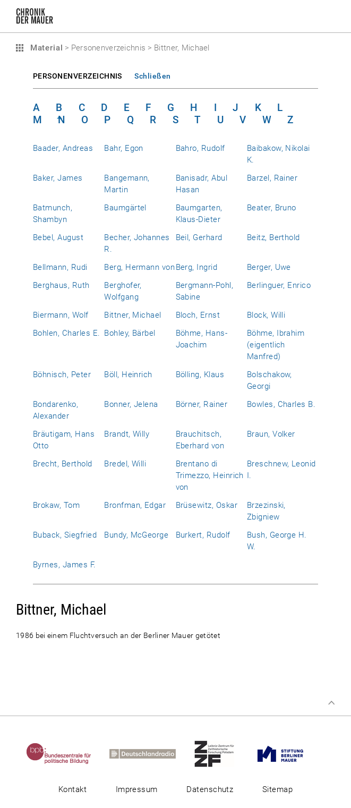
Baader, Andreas (63, 148)
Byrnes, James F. (64, 564)
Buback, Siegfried (65, 535)
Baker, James (58, 178)
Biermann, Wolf (61, 315)
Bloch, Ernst (198, 315)
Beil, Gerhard (199, 237)
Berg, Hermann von (139, 267)
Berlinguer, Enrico (279, 285)
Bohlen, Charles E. (66, 333)
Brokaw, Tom (56, 505)
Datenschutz (209, 789)
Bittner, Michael (132, 315)
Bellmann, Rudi (60, 267)
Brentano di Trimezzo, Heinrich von (210, 475)
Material (45, 48)
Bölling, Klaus (200, 374)
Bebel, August (58, 237)
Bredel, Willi (125, 464)
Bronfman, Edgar (135, 505)
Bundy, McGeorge (136, 535)
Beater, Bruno (271, 207)
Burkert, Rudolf (203, 535)
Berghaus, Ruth (61, 285)
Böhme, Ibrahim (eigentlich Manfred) (276, 344)
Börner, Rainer (202, 404)
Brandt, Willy (126, 434)
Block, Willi (266, 315)
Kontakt (72, 789)
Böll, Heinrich (128, 374)
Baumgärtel (125, 207)
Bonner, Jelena (131, 404)
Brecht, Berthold (62, 464)
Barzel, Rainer (272, 178)
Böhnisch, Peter (62, 374)
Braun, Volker (271, 434)
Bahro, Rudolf (200, 148)
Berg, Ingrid (197, 267)
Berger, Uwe (269, 267)
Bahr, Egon (123, 148)
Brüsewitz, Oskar (207, 505)
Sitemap (277, 789)
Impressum (137, 789)
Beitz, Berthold (273, 237)
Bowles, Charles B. (281, 404)
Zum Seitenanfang (331, 703)
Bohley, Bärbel (130, 333)
